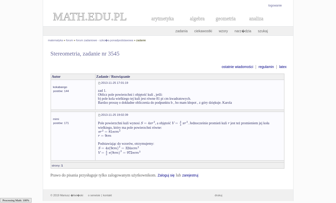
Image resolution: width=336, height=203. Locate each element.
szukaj (263, 31)
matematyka (55, 40)
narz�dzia (242, 31)
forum (69, 40)
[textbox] (148, 123)
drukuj (218, 195)
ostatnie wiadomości (237, 67)
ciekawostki (203, 31)
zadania (181, 31)
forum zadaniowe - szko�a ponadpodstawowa (104, 40)
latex (283, 67)
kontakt (107, 195)
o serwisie (94, 195)
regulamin (266, 67)
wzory (223, 31)
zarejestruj (190, 175)
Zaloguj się (166, 175)
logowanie (275, 5)
